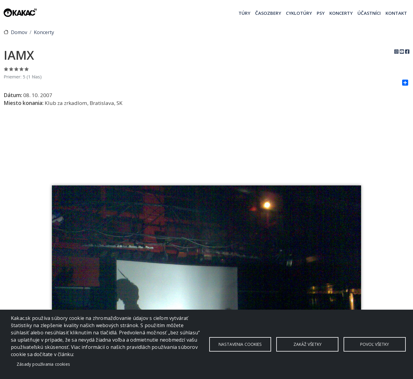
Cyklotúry (299, 13)
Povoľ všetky (374, 344)
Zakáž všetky (307, 344)
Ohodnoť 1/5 (6, 69)
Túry (244, 13)
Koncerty (341, 13)
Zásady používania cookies (43, 364)
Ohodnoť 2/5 (11, 69)
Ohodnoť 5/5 (26, 69)
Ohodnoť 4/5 (21, 69)
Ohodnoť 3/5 (16, 69)
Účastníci (369, 13)
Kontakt (396, 13)
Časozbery (268, 13)
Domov (19, 32)
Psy (321, 13)
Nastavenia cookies (240, 344)
